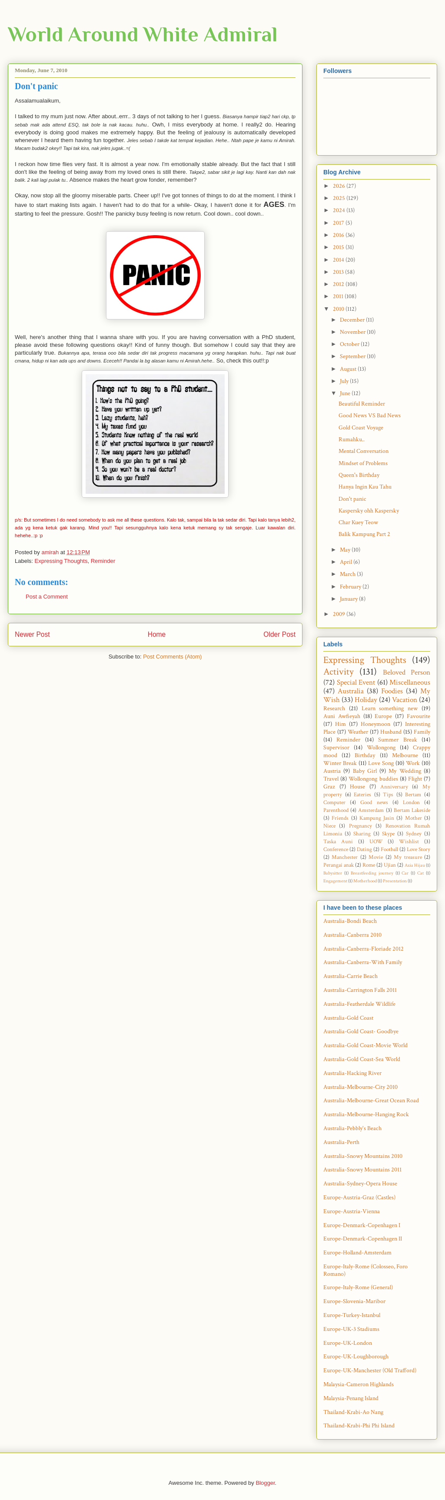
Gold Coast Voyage (361, 428)
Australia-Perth (341, 1142)
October (350, 344)
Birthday (365, 755)
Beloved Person (406, 672)
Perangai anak (338, 864)
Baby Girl (365, 771)
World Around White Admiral (143, 34)
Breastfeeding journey (372, 873)
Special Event (356, 682)
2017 (339, 223)
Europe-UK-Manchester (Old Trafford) (369, 1370)
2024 (339, 210)
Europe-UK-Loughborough (356, 1356)
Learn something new (390, 708)
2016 (339, 235)
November (353, 332)
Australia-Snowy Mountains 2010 (362, 1156)
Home (157, 634)
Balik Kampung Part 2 (364, 534)
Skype (388, 833)
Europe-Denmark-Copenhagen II (362, 1239)
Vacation (404, 700)
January (349, 599)
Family (422, 732)
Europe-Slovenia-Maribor (354, 1301)
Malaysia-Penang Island (351, 1398)
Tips (388, 794)
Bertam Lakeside (412, 810)
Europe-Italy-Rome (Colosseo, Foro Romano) (365, 1270)
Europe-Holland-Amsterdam (357, 1253)
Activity (338, 671)
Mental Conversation (364, 451)
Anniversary (394, 786)
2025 (339, 198)
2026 (339, 186)
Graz (329, 787)
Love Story (418, 849)
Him (340, 724)
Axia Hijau (415, 865)
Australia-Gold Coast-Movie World (365, 1045)
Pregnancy (360, 825)
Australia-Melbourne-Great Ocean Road (371, 1100)
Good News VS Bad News (370, 415)
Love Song (381, 763)
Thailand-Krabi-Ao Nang (353, 1412)
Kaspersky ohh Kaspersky (369, 511)
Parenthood (336, 810)
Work (413, 763)
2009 (339, 614)
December (353, 320)
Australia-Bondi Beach (350, 921)
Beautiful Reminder (362, 404)
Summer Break (397, 740)
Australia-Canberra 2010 (352, 935)
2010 (339, 309)
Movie (376, 857)
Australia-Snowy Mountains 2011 (362, 1170)
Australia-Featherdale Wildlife (359, 1004)
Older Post (279, 634)
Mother (413, 818)
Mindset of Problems (363, 463)
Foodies (392, 691)
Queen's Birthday (359, 475)
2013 (339, 272)
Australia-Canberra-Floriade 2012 (363, 949)
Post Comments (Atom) (172, 656)
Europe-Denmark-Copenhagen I (361, 1225)
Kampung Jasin (376, 818)
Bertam (413, 794)
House (357, 787)
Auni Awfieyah (341, 716)
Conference (335, 849)
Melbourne (405, 755)
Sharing (362, 833)
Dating (364, 849)
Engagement (335, 881)
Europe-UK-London (347, 1343)
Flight (415, 779)
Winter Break (340, 763)
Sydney (414, 833)
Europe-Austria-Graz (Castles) (359, 1197)
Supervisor (336, 748)
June (346, 393)
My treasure (408, 857)
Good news (374, 802)
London (411, 802)
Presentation (395, 881)
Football (389, 849)
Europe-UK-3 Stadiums (351, 1329)
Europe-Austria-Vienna (351, 1211)
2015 (339, 247)
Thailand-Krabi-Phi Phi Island (359, 1426)
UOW (376, 841)
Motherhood (365, 881)
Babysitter (332, 873)
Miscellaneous (409, 682)
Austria (332, 771)
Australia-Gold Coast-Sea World (361, 1059)
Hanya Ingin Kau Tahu (365, 487)
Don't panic (352, 499)
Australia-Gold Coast (348, 1018)
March (348, 574)
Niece (329, 825)
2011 (339, 296)
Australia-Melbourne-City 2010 (360, 1087)
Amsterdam (371, 810)
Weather (358, 732)
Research (334, 708)
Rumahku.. (352, 439)
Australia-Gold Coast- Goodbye (361, 1031)
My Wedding (405, 771)
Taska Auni (338, 841)
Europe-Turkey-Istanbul (351, 1315)
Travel (331, 779)
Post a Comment (47, 596)
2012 (339, 284)
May (346, 550)
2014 (339, 260)
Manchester (345, 857)
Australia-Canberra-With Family (362, 962)
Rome (368, 864)
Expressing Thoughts (61, 561)
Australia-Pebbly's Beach (352, 1128)
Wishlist (409, 841)
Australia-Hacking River (352, 1073)
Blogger (265, 1483)
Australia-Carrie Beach (350, 976)
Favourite (418, 716)
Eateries (362, 794)
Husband (391, 732)
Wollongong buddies (373, 779)
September (353, 356)
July (345, 381)
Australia (351, 691)
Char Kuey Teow (358, 522)
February (351, 587)
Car (405, 873)
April (346, 562)
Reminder (103, 561)
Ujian (390, 864)
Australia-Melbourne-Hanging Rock (366, 1114)
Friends (340, 818)
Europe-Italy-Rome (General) (358, 1287)
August (349, 369)
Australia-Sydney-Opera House (360, 1183)
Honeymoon (375, 724)
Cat (420, 873)
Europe (383, 716)
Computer (334, 802)
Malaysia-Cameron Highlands (358, 1384)
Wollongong (381, 748)
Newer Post (32, 634)
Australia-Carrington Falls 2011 (360, 990)
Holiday (366, 700)
